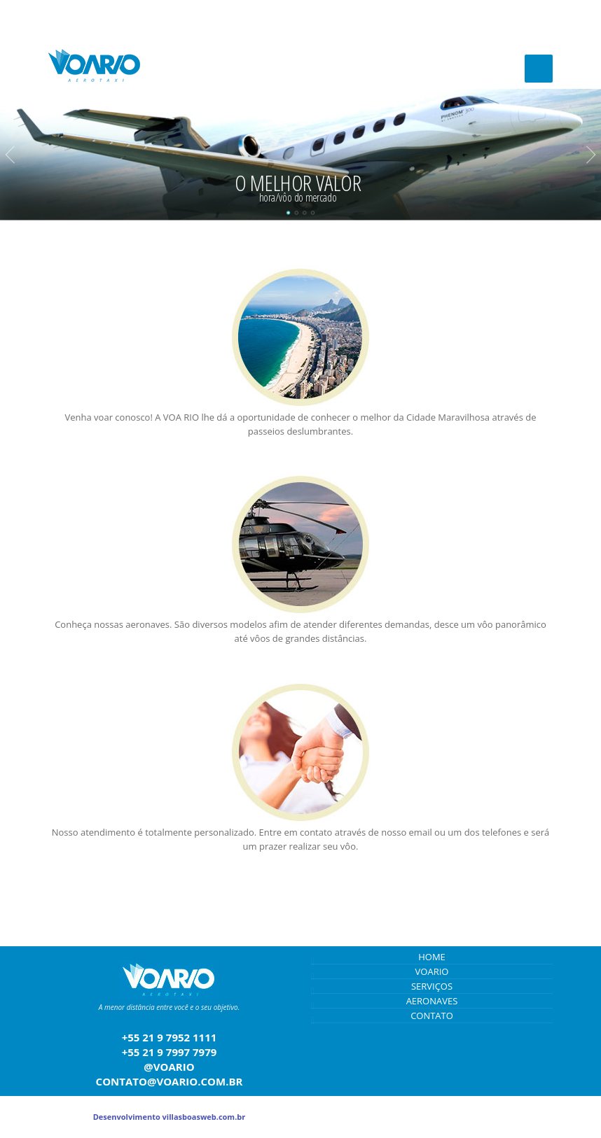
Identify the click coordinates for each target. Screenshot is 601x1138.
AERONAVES (432, 1001)
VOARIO (432, 971)
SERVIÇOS (432, 986)
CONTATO (431, 1015)
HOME (431, 956)
